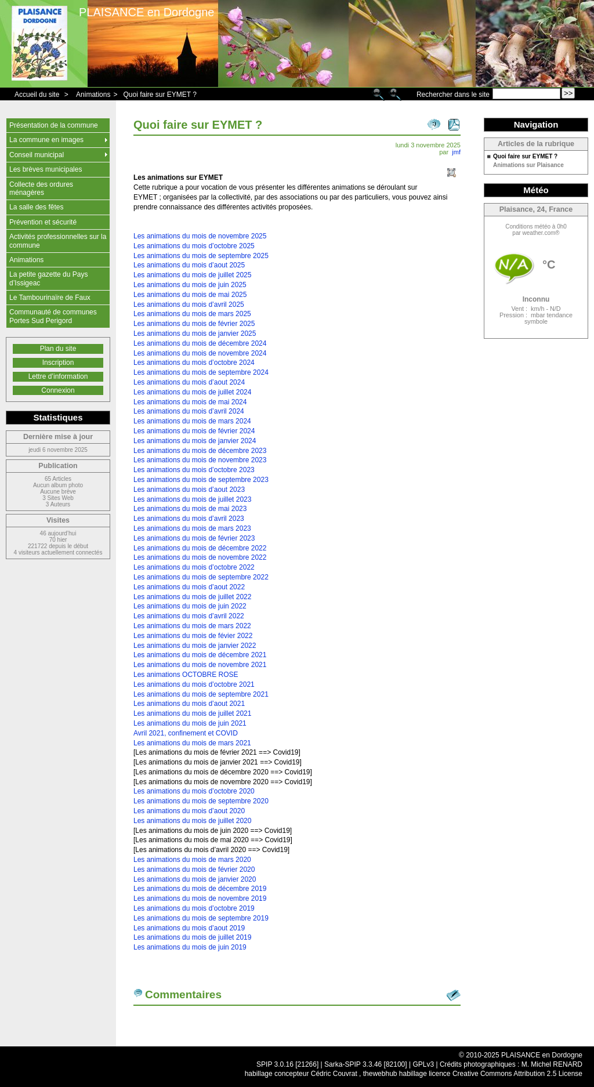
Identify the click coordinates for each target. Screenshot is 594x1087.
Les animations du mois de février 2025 (194, 324)
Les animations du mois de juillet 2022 (192, 597)
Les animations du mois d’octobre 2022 (194, 567)
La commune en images (46, 140)
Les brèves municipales (45, 169)
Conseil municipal (36, 155)
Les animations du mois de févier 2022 (192, 636)
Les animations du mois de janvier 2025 (194, 333)
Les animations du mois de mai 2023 (190, 509)
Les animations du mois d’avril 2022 (188, 616)
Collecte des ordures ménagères (41, 188)
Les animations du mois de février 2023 (194, 538)
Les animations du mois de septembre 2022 (201, 577)
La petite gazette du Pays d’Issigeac (48, 278)
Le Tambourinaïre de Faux (49, 298)
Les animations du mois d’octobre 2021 (194, 684)
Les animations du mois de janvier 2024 (194, 441)
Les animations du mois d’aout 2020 (189, 811)
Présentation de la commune (53, 125)
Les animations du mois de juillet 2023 (192, 499)
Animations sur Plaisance (528, 165)
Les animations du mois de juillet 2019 (192, 937)
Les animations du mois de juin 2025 (190, 285)
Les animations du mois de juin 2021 (190, 723)
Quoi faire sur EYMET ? (160, 94)
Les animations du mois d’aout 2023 (189, 489)
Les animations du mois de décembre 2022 (199, 548)
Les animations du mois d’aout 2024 (189, 382)
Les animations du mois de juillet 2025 (192, 275)
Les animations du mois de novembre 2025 (199, 236)
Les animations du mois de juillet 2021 (192, 713)
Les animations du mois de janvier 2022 (194, 646)
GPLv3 (423, 1064)
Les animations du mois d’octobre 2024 (194, 362)
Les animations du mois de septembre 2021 (201, 694)
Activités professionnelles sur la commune (57, 241)
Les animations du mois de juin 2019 (190, 947)
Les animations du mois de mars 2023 (192, 528)
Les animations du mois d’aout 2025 (189, 265)
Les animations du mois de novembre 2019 (199, 898)
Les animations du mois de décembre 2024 (199, 343)
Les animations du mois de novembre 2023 (199, 460)
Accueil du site (37, 94)
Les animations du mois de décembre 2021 (199, 655)
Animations (93, 94)
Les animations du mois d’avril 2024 (188, 411)
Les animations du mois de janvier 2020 (194, 879)
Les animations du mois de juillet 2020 (192, 821)
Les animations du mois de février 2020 (194, 869)
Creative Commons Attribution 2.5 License (517, 1074)
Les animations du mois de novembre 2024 (199, 353)
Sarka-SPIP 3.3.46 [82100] (365, 1064)
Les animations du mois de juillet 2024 (192, 392)
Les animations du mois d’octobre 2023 (194, 470)
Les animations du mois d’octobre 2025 (194, 246)
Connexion (57, 390)
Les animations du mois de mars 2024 (192, 421)
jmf (456, 151)
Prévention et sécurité (43, 222)
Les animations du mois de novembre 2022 (199, 557)
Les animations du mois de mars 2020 (192, 860)
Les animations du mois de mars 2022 (192, 626)
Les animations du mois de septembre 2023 (201, 480)
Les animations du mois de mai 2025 (190, 295)
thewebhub (380, 1074)
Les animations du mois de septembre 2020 (201, 801)
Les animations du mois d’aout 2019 (189, 928)
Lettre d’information (58, 376)
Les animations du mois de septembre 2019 (201, 918)
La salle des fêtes (36, 207)
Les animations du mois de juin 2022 (190, 606)
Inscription (58, 362)
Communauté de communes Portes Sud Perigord (53, 316)
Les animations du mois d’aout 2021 (189, 704)
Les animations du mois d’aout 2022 (189, 587)
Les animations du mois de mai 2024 (190, 402)
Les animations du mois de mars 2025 (192, 314)
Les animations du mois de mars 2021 (192, 743)
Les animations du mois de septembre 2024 (201, 372)
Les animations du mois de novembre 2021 (199, 665)
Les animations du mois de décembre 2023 (199, 451)
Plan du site (58, 349)
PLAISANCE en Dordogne (146, 12)
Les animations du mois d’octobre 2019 (194, 908)
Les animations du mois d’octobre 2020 (194, 791)
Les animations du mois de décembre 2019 (199, 889)
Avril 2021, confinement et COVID (185, 733)
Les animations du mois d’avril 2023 (188, 518)
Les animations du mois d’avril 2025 (188, 304)
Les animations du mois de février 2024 (194, 431)
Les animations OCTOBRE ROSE (185, 675)
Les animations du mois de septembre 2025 (201, 256)
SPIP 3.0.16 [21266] (287, 1064)
